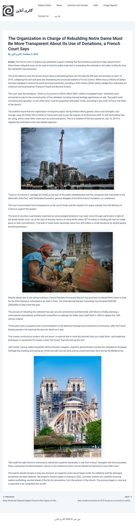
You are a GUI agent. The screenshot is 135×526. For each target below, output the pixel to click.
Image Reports (106, 5)
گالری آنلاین (24, 11)
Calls (92, 5)
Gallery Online (44, 5)
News (57, 5)
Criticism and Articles (75, 5)
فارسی (40, 16)
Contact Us (122, 5)
